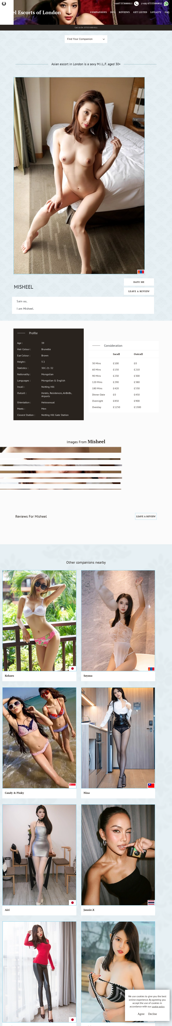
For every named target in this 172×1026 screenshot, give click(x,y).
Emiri (37, 748)
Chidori (124, 556)
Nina (94, 504)
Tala (36, 652)
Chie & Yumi (70, 700)
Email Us (110, 971)
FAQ (166, 27)
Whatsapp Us (113, 977)
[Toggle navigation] (84, 27)
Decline (143, 1016)
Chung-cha (126, 748)
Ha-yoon (96, 556)
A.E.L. (20, 967)
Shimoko (96, 796)
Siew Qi (153, 748)
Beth (8, 700)
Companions (97, 27)
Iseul (8, 748)
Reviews (123, 27)
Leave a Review (143, 131)
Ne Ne (37, 796)
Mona (65, 652)
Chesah (124, 652)
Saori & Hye (98, 652)
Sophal (9, 604)
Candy (123, 700)
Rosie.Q (153, 652)
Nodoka (38, 556)
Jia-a (94, 700)
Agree (132, 1016)
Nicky (65, 604)
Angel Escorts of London (33, 27)
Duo (111, 27)
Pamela (9, 796)
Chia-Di (124, 796)
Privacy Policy (70, 976)
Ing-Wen (67, 556)
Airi (122, 504)
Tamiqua (153, 556)
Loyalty (154, 27)
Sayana (38, 504)
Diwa (8, 652)
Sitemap (67, 988)
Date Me (143, 122)
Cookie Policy (70, 982)
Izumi (8, 556)
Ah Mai (95, 604)
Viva (65, 748)
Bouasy (95, 748)
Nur (36, 604)
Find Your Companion (73, 68)
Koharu (9, 504)
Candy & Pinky (67, 506)
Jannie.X (153, 504)
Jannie (38, 700)
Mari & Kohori (157, 700)
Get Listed (139, 27)
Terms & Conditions (74, 971)
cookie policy (140, 1010)
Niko (65, 796)
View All (17, 882)
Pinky (152, 604)
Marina (124, 604)
